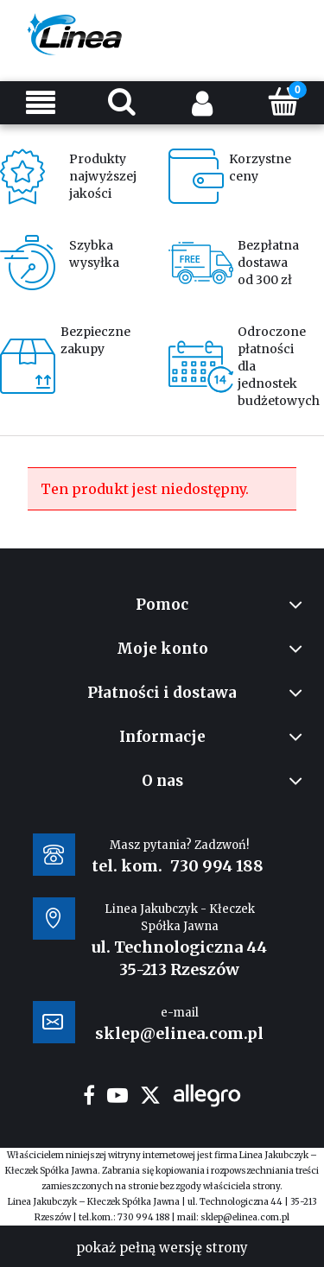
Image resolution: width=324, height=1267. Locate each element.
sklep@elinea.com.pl (244, 1217)
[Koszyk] (283, 101)
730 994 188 (217, 866)
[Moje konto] (203, 102)
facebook (89, 1095)
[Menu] (40, 102)
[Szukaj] (121, 101)
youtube (117, 1095)
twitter (150, 1095)
